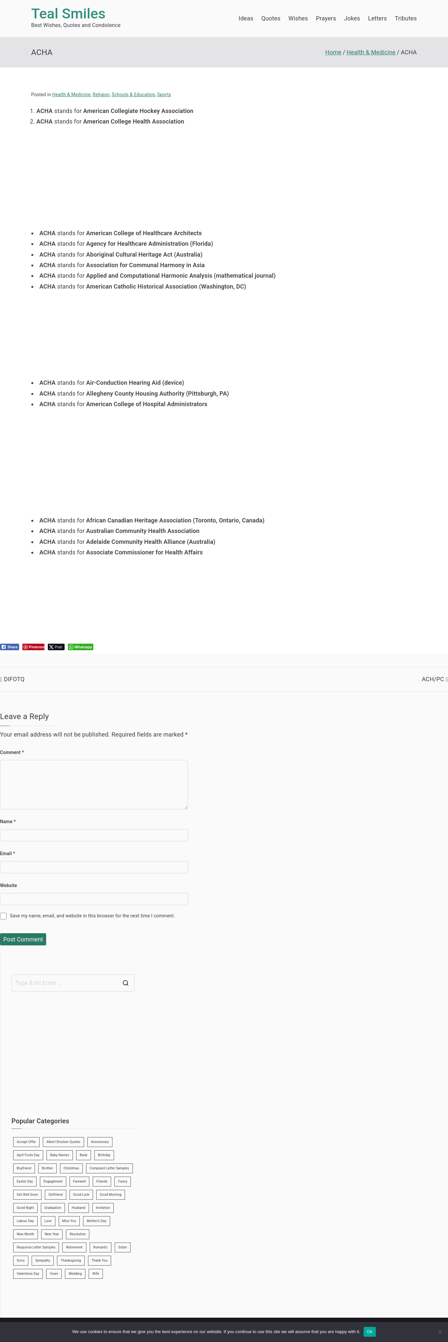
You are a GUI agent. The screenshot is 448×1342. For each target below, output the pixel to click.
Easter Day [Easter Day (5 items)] (25, 1181)
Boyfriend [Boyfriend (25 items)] (24, 1168)
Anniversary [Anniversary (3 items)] (100, 1142)
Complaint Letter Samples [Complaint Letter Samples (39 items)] (109, 1168)
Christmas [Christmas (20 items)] (71, 1168)
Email (7, 853)
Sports (164, 94)
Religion (101, 94)
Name (8, 821)
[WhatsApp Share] (80, 647)
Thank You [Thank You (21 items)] (100, 1260)
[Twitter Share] (56, 647)
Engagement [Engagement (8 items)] (53, 1181)
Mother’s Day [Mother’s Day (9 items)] (96, 1221)
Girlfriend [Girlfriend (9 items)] (55, 1194)
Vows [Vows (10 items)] (54, 1273)
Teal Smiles (68, 13)
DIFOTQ (14, 679)
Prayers (326, 18)
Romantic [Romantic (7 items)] (100, 1247)
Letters (377, 18)
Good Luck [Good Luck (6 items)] (81, 1194)
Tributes (406, 18)
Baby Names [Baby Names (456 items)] (59, 1155)
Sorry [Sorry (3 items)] (21, 1260)
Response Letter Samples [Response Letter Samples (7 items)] (36, 1247)
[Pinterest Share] (33, 647)
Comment (12, 752)
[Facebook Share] (9, 647)
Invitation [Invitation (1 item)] (103, 1208)
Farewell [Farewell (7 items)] (79, 1181)
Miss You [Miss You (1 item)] (69, 1221)
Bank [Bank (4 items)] (83, 1155)
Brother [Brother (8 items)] (47, 1168)
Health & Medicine (71, 94)
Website (8, 885)
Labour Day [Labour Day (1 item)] (25, 1221)
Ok (370, 1331)
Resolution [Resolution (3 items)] (78, 1234)
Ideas (246, 18)
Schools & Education (133, 94)
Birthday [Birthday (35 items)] (104, 1155)
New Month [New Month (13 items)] (25, 1234)
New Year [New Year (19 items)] (52, 1234)
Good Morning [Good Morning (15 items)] (110, 1194)
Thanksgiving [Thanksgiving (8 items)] (71, 1260)
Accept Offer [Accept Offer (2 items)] (26, 1142)
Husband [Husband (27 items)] (78, 1208)
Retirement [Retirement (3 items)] (74, 1247)
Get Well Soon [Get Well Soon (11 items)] (27, 1194)
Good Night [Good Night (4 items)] (25, 1208)
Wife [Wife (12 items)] (95, 1273)
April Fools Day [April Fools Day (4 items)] (28, 1155)
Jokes (352, 18)
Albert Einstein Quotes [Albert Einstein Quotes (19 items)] (63, 1142)
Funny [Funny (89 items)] (122, 1181)
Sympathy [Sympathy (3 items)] (42, 1260)
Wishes (298, 18)
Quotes (270, 18)
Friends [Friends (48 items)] (101, 1181)
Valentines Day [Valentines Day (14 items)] (28, 1273)
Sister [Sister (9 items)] (122, 1247)
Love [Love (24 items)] (48, 1221)
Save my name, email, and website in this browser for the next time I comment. (92, 915)
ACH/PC (433, 679)
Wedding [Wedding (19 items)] (75, 1273)
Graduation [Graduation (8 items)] (53, 1208)
